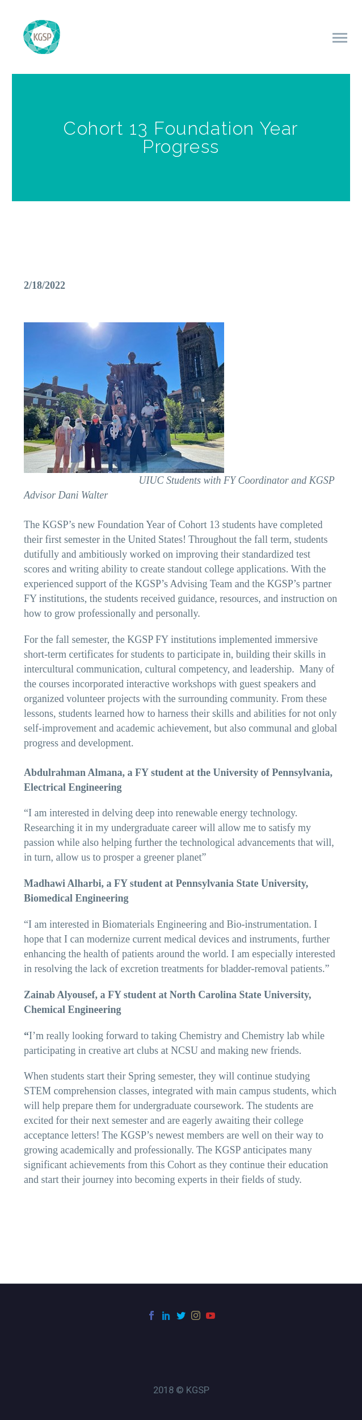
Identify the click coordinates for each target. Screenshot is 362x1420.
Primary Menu (339, 38)
